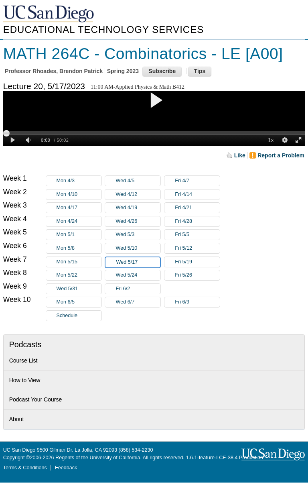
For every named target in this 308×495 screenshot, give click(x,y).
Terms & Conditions (25, 468)
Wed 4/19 (138, 208)
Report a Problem (280, 155)
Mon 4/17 (79, 208)
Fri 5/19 (197, 262)
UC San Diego (49, 14)
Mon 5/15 (79, 262)
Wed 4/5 (138, 181)
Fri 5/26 (197, 275)
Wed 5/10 (138, 248)
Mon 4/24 (79, 221)
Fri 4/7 (197, 181)
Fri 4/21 (197, 208)
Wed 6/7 (138, 302)
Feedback (66, 468)
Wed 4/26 (138, 221)
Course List (23, 360)
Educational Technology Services (103, 29)
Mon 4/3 (79, 181)
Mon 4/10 (79, 194)
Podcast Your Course (35, 399)
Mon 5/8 (79, 248)
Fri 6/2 (138, 289)
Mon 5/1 (79, 235)
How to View (25, 380)
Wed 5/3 (138, 235)
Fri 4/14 (197, 194)
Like (239, 155)
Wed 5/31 (79, 289)
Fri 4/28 (197, 221)
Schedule (67, 315)
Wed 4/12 (138, 194)
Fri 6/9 (197, 302)
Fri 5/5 (197, 235)
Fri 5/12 (197, 248)
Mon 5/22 (79, 275)
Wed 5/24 (138, 275)
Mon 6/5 (79, 302)
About (16, 419)
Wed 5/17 (138, 262)
